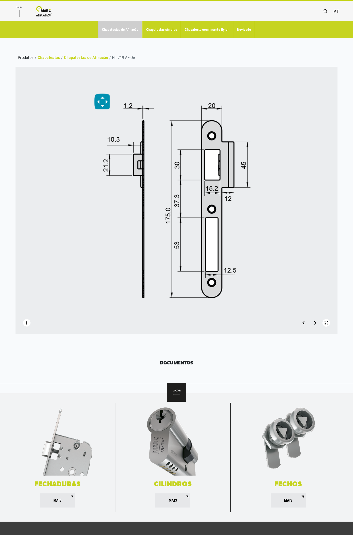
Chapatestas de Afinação (120, 29)
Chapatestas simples (161, 29)
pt (336, 11)
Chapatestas (49, 57)
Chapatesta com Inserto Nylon (207, 29)
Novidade (244, 29)
